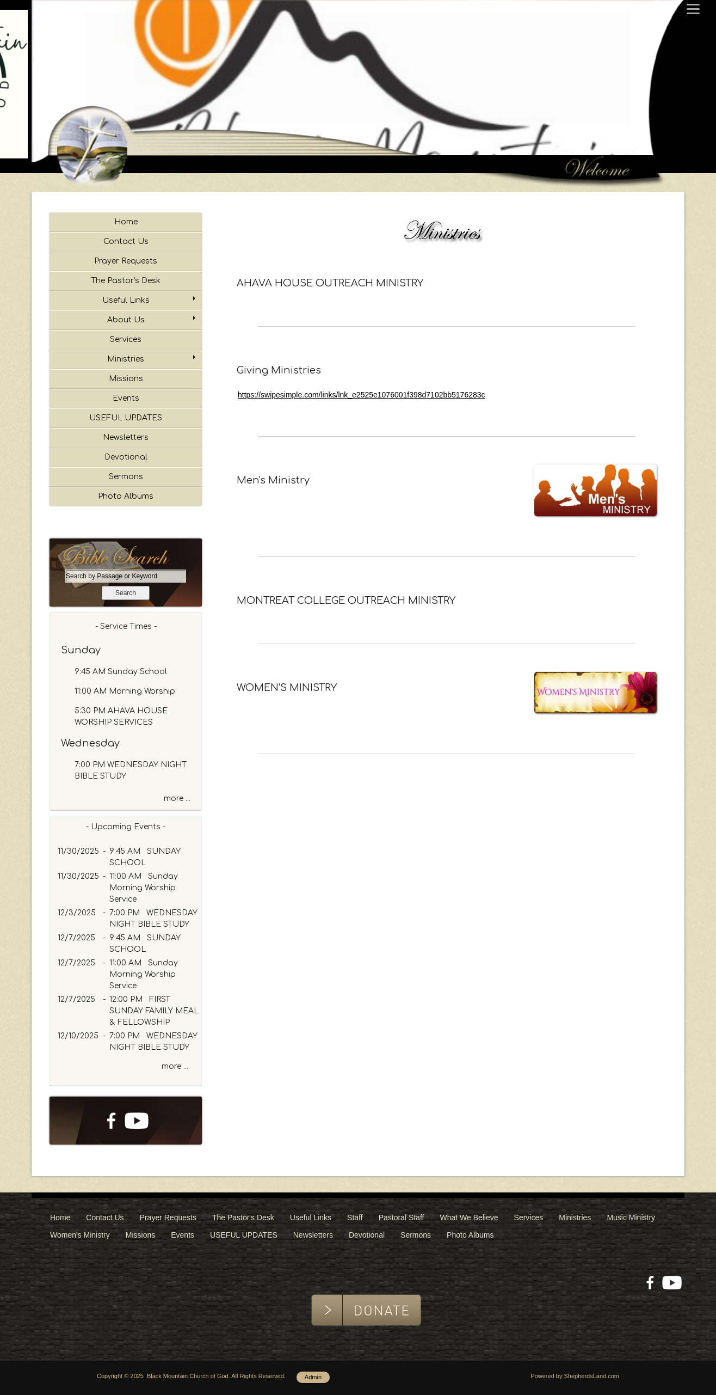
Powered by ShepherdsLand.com (574, 1376)
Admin (313, 1377)
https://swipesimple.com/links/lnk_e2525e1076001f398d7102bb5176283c (361, 394)
